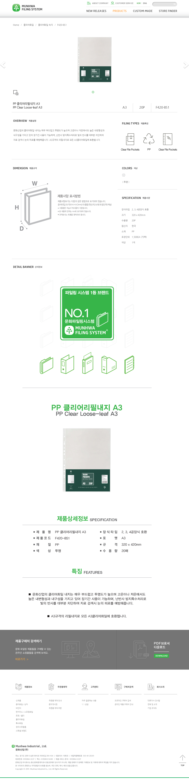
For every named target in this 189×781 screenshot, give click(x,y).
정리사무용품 (21, 727)
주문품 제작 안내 (55, 700)
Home (16, 25)
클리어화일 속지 (45, 25)
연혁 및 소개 (152, 704)
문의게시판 (53, 704)
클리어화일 (29, 25)
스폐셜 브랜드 (21, 731)
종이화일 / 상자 (22, 704)
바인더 (18, 708)
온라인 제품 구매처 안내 (124, 704)
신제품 (18, 700)
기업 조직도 (152, 708)
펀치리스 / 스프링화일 (24, 712)
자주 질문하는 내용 (89, 700)
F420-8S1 (62, 25)
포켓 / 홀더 (20, 716)
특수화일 (19, 723)
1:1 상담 (85, 704)
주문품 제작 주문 (55, 708)
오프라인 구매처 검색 (123, 700)
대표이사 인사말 (154, 700)
